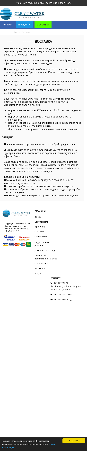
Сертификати (63, 33)
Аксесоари (40, 268)
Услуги (44, 33)
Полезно (27, 41)
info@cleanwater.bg (61, 299)
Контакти (9, 41)
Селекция (43, 24)
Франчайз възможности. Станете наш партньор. (43, 2)
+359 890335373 (59, 283)
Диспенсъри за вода (45, 250)
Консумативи (41, 263)
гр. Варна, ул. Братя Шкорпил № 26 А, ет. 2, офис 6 (66, 288)
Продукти (24, 24)
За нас (7, 24)
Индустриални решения (18, 33)
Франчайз (40, 226)
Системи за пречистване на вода (46, 257)
